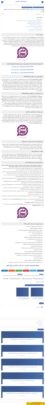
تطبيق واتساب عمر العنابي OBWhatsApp (34, 22)
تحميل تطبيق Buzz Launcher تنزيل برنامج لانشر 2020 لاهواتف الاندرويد (22, 380)
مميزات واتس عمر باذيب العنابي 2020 (35, 29)
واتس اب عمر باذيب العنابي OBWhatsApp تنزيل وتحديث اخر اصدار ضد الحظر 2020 (23, 298)
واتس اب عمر (39, 19)
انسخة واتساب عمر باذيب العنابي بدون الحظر (34, 26)
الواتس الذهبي (40, 324)
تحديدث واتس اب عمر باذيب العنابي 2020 (34, 30)
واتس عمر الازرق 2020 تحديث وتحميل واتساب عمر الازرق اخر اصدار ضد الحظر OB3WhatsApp (37, 298)
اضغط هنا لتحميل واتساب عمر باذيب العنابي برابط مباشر (22, 265)
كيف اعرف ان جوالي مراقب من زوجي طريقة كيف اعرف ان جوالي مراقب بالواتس (22, 353)
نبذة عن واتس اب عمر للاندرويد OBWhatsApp (34, 23)
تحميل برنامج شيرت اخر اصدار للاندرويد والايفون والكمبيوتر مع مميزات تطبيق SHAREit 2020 (22, 393)
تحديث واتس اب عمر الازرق (38, 7)
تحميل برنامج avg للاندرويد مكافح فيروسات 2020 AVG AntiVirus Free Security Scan (22, 366)
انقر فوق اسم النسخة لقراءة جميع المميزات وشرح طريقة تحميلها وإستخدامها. (29, 20)
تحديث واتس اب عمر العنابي (27, 7)
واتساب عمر (6, 278)
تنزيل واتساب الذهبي (21, 1)
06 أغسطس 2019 (22, 369)
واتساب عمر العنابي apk (37, 27)
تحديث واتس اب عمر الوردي (15, 278)
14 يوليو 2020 (22, 341)
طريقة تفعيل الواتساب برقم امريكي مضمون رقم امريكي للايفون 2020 (22, 339)
